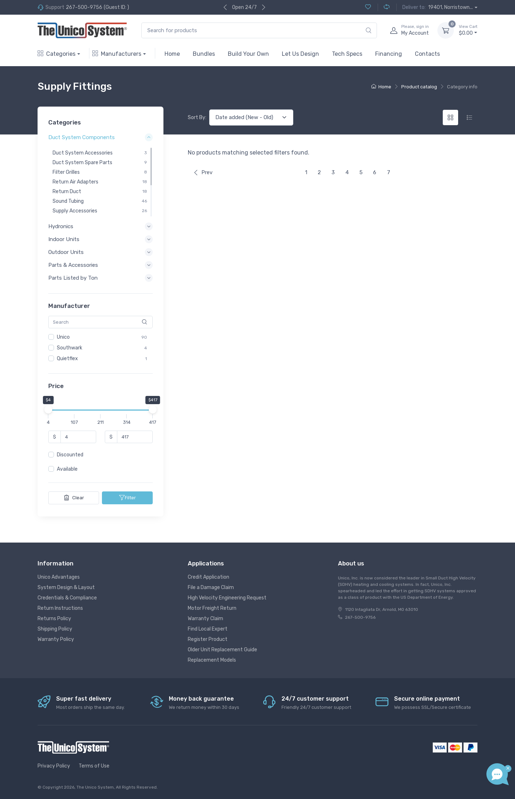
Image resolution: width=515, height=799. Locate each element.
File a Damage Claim (211, 587)
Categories (56, 53)
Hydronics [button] (60, 226)
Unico (63, 337)
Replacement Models (212, 660)
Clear (74, 498)
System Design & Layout (66, 587)
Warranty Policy (56, 639)
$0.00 (468, 30)
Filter (127, 498)
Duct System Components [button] (81, 137)
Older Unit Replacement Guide (222, 650)
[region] (100, 182)
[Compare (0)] (383, 7)
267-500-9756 (84, 7)
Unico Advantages (59, 577)
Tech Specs (347, 53)
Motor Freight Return (212, 608)
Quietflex (67, 359)
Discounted (70, 455)
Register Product (207, 639)
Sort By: (197, 117)
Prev (202, 172)
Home (172, 53)
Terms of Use (94, 766)
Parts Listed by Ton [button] (73, 278)
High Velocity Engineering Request (227, 598)
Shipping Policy (55, 629)
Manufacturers (116, 53)
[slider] (48, 410)
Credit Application (208, 577)
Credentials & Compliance (67, 598)
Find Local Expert (207, 629)
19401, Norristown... (450, 7)
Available (67, 469)
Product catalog (419, 86)
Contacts (427, 53)
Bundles (204, 53)
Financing (388, 53)
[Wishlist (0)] (368, 7)
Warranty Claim (205, 619)
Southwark (69, 348)
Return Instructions (60, 608)
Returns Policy (54, 619)
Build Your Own (248, 53)
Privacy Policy (54, 766)
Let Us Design (300, 53)
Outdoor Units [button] (66, 252)
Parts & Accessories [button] (73, 265)
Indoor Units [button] (63, 239)
